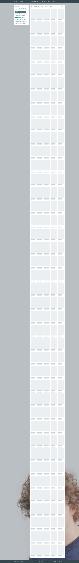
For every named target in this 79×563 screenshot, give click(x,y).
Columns (23, 11)
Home (31, 1)
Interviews (24, 13)
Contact (47, 561)
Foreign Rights (42, 561)
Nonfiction (18, 17)
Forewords (18, 13)
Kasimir (23, 15)
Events (41, 1)
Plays (17, 23)
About (38, 1)
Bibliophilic (18, 11)
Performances (22, 19)
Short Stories (22, 23)
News (45, 1)
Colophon (36, 561)
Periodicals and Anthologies (21, 21)
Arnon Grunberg (19, 1)
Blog (49, 1)
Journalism (18, 15)
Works (34, 1)
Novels (23, 17)
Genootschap (53, 1)
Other (17, 19)
